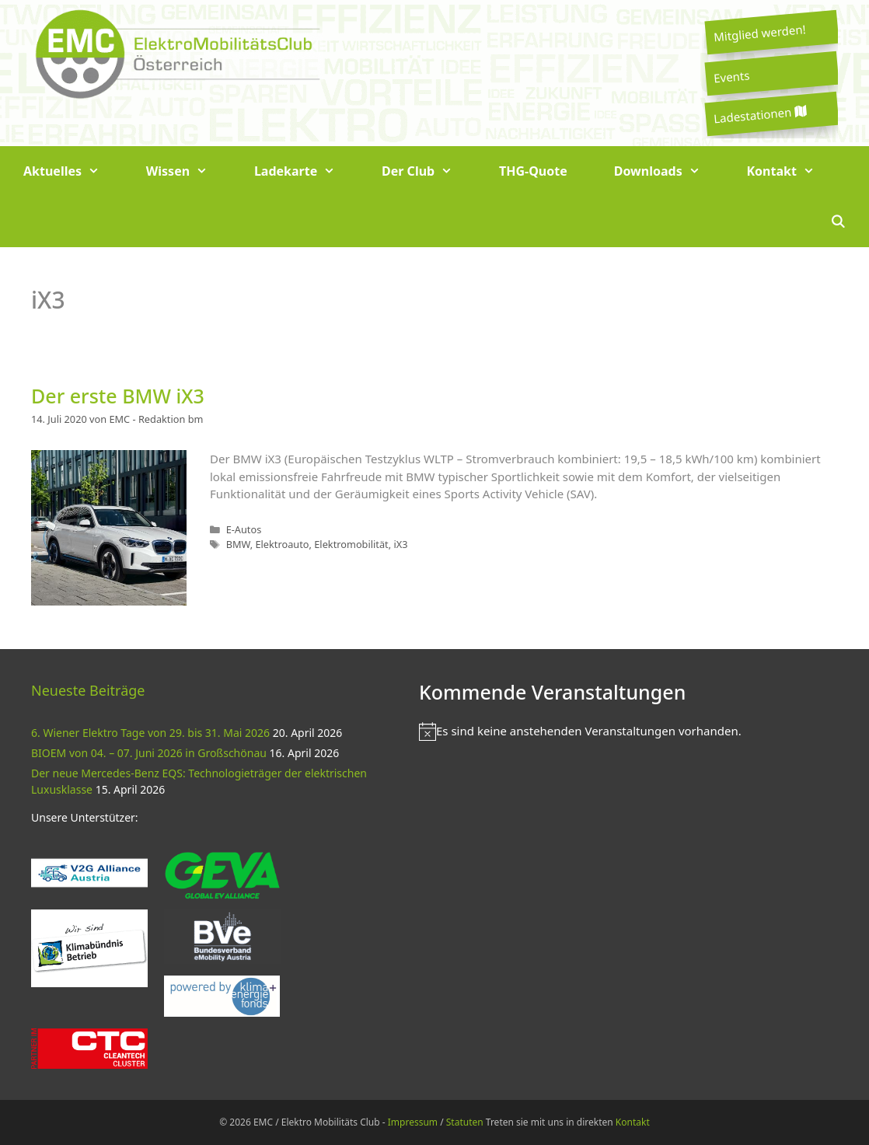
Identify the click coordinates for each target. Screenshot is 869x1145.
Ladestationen (759, 114)
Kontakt (792, 171)
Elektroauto (282, 544)
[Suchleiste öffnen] (837, 222)
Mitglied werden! (759, 32)
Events (731, 76)
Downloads (669, 171)
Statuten (464, 1122)
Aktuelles (73, 171)
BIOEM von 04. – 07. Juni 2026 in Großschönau (149, 752)
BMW (238, 544)
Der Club (429, 171)
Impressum (413, 1122)
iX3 (400, 544)
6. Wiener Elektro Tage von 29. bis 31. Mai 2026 (150, 732)
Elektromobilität (351, 544)
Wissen (188, 171)
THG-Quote (533, 171)
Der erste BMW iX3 (117, 395)
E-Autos (244, 529)
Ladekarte (306, 171)
